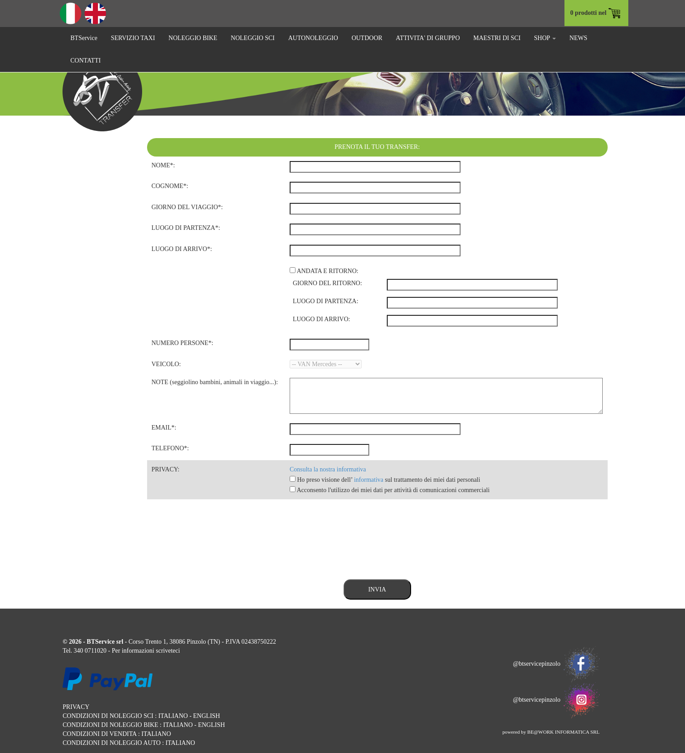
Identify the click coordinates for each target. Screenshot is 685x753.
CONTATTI (86, 60)
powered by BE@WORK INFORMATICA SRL (551, 732)
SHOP (545, 38)
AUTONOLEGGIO (313, 38)
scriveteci (168, 650)
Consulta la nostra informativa (328, 469)
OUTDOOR (367, 38)
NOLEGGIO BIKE (193, 38)
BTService (84, 38)
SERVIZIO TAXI (133, 38)
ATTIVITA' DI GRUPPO (428, 38)
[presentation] (215, 534)
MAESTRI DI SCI (496, 38)
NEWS (578, 38)
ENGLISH (206, 716)
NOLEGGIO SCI (253, 38)
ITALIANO (173, 716)
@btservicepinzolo (556, 663)
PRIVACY (76, 707)
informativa (368, 479)
